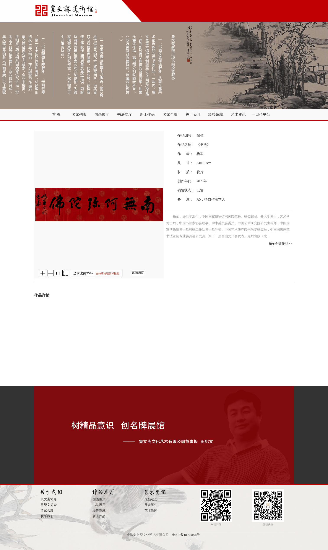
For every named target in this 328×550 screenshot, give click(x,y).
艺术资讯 (238, 114)
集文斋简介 (49, 499)
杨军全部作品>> (280, 243)
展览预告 (151, 505)
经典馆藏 (215, 114)
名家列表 (79, 114)
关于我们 (192, 114)
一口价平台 (261, 114)
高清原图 (138, 273)
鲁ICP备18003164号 (186, 535)
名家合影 (170, 114)
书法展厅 (124, 114)
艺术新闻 (151, 510)
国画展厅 (101, 114)
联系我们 (47, 516)
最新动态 (151, 499)
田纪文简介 (49, 505)
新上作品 (147, 114)
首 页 (56, 114)
